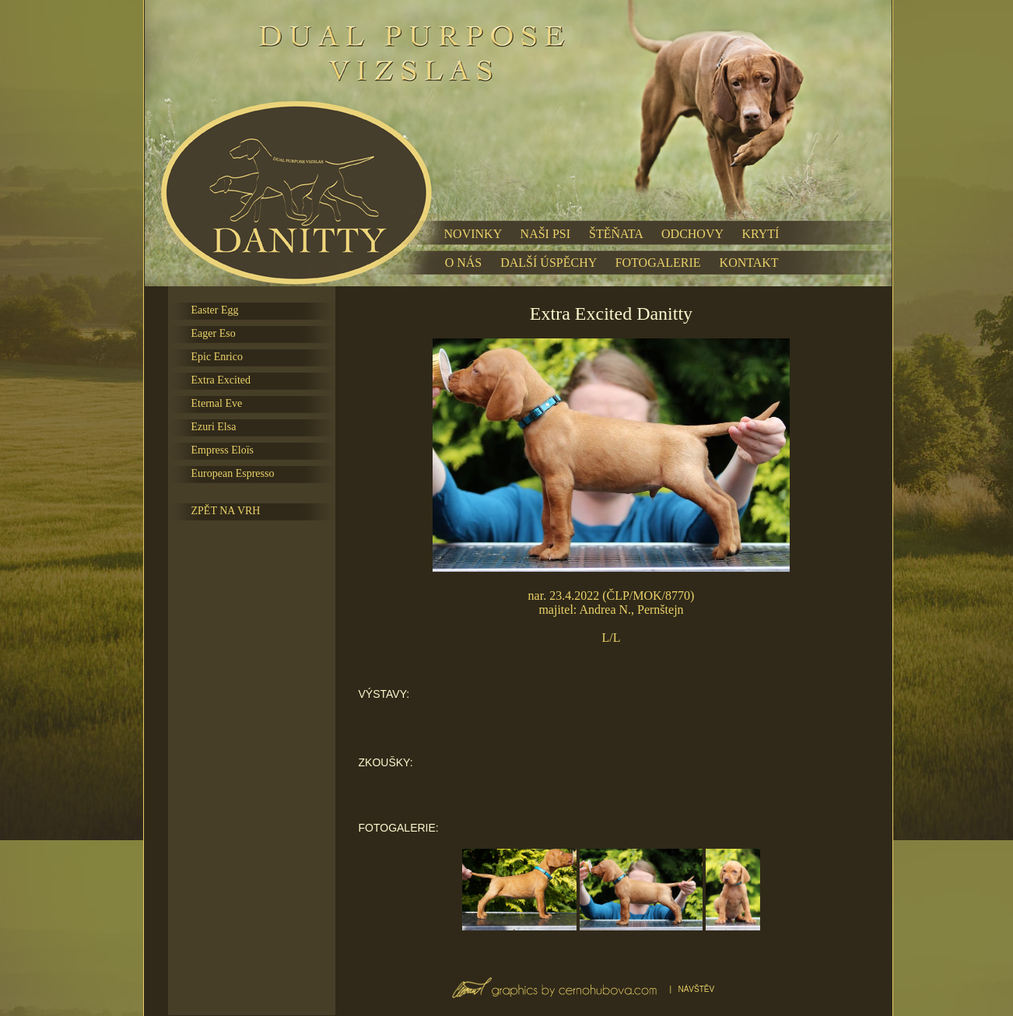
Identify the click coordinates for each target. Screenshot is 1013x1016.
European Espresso (233, 473)
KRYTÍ (760, 233)
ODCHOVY (692, 233)
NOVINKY (473, 233)
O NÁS (463, 262)
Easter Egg (215, 310)
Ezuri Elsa (214, 427)
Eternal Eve (217, 403)
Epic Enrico (217, 357)
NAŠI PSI (545, 233)
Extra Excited (221, 380)
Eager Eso (213, 333)
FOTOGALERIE (658, 262)
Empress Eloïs (222, 450)
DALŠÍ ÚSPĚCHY (548, 262)
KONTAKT (749, 262)
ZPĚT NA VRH (226, 511)
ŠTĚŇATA (616, 233)
